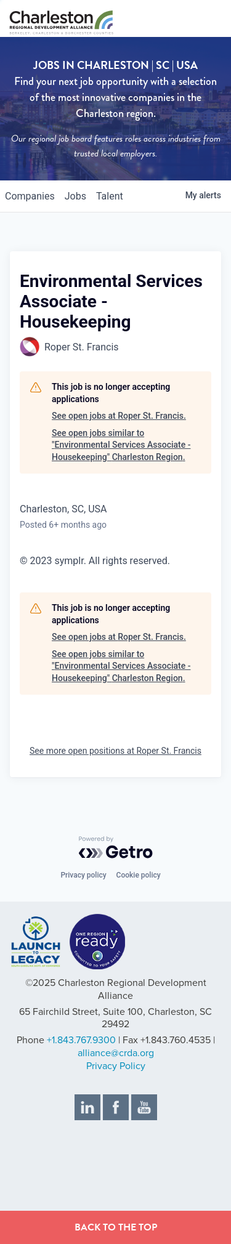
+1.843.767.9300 (81, 1040)
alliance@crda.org (116, 1053)
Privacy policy (83, 875)
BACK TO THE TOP (116, 1227)
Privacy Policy (115, 1066)
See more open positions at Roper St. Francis (115, 751)
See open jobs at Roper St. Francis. (119, 416)
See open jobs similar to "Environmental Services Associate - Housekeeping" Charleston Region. (121, 445)
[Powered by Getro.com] (116, 847)
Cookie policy (138, 875)
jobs (75, 196)
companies (30, 196)
